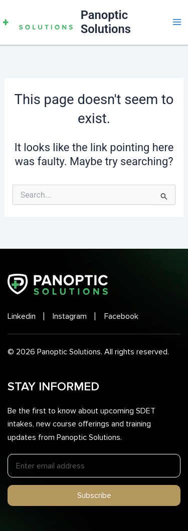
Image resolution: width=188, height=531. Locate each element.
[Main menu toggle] (177, 22)
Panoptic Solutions (106, 22)
